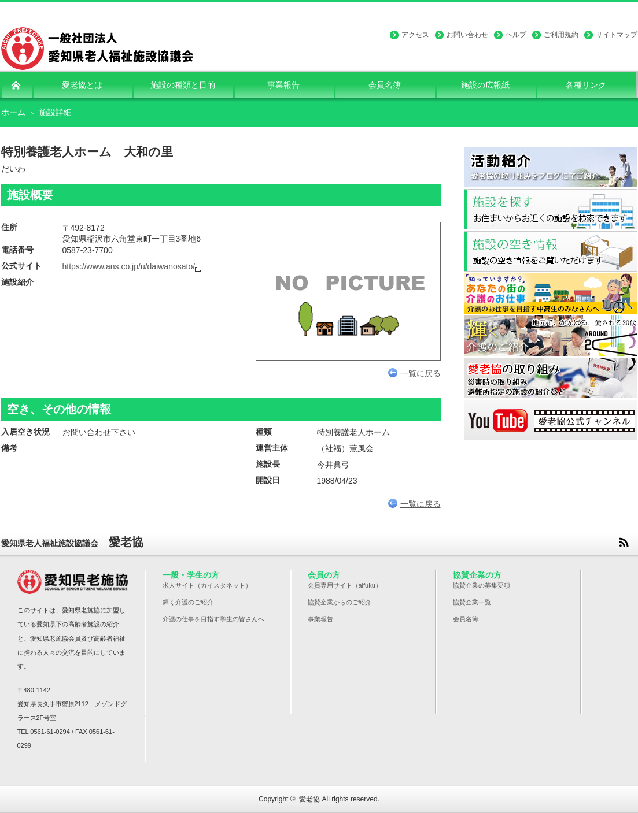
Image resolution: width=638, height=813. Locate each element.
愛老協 (309, 799)
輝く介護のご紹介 (188, 602)
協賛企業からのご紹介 (339, 602)
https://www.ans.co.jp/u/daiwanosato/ (129, 266)
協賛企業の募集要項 (481, 585)
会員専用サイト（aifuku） (345, 585)
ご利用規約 (561, 35)
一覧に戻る (414, 373)
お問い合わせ (467, 35)
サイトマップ (616, 35)
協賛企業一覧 (472, 602)
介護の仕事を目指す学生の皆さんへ (213, 618)
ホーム (13, 112)
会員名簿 (465, 618)
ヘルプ (516, 35)
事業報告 (320, 618)
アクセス (415, 35)
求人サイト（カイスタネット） (207, 585)
